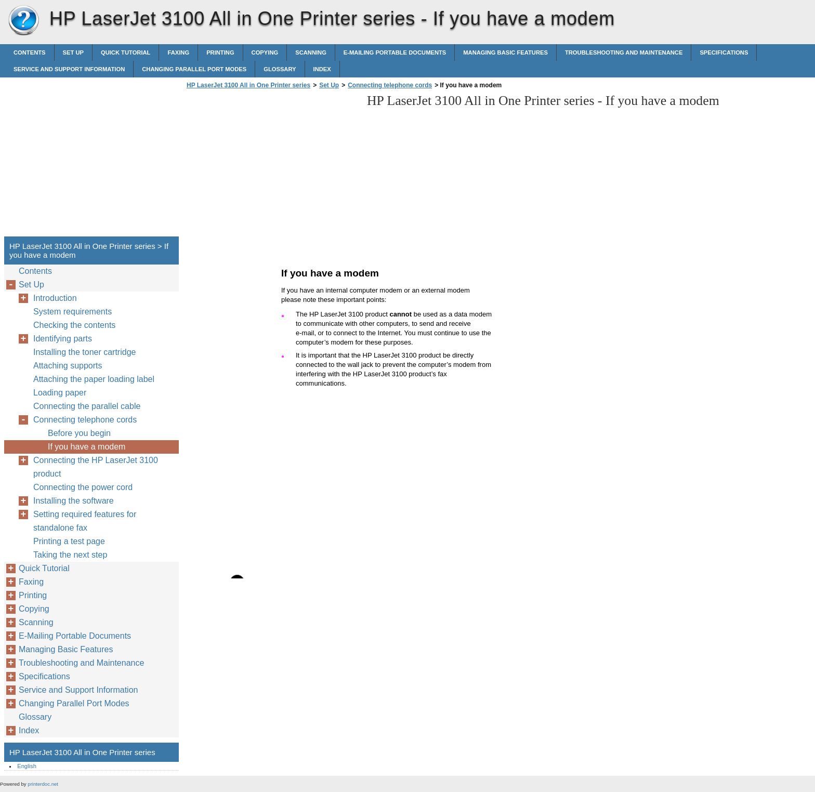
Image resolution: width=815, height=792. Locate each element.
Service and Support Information (69, 69)
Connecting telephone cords (390, 85)
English (26, 766)
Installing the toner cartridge (84, 352)
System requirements (72, 311)
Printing (220, 52)
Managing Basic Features (505, 52)
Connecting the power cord (83, 487)
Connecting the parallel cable (86, 406)
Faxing (178, 52)
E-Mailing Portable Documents (395, 52)
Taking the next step (70, 554)
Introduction (55, 298)
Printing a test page (69, 541)
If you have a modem (86, 446)
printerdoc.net (43, 784)
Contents (30, 52)
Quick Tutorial (126, 52)
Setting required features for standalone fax (84, 521)
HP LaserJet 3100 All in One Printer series (23, 20)
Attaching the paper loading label (93, 379)
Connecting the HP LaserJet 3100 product (95, 467)
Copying (265, 52)
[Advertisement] (271, 166)
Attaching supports (67, 365)
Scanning (310, 52)
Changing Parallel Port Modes (194, 69)
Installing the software (73, 500)
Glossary (280, 69)
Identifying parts (62, 338)
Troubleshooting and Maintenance (623, 52)
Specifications (724, 52)
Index (322, 69)
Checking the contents (74, 325)
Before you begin (79, 433)
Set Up (73, 52)
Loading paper (59, 392)
